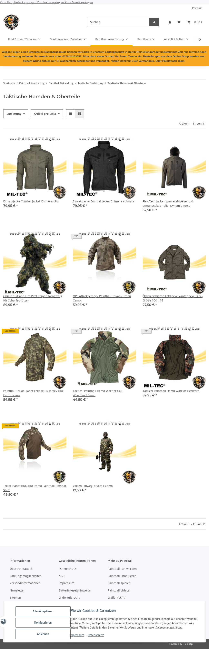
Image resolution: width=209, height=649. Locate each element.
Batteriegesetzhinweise (75, 590)
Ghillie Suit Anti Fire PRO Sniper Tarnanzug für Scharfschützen (32, 298)
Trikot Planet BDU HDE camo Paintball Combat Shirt (34, 488)
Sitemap (15, 597)
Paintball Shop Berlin (122, 576)
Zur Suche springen (51, 2)
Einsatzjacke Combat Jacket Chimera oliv (30, 201)
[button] (169, 22)
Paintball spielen (119, 583)
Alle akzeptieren (44, 613)
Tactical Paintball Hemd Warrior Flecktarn (171, 391)
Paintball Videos (119, 590)
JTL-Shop (188, 644)
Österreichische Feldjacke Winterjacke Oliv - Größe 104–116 (173, 298)
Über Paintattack (21, 569)
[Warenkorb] (195, 22)
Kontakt (197, 8)
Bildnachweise (69, 605)
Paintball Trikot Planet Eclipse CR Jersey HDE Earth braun (33, 393)
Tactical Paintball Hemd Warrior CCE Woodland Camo (97, 393)
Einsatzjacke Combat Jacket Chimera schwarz (103, 201)
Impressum (79, 636)
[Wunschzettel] (179, 22)
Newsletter (17, 590)
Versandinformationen (25, 583)
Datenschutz (98, 636)
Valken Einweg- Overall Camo (93, 486)
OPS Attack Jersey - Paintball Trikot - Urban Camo (102, 298)
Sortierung (14, 114)
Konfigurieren (44, 623)
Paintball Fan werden (122, 569)
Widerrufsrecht (69, 597)
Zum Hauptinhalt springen (18, 2)
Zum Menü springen (79, 2)
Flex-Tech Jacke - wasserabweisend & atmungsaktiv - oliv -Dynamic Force (168, 203)
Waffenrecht (116, 597)
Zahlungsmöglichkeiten (26, 576)
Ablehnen (45, 634)
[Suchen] (118, 22)
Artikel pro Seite (45, 114)
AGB (61, 576)
